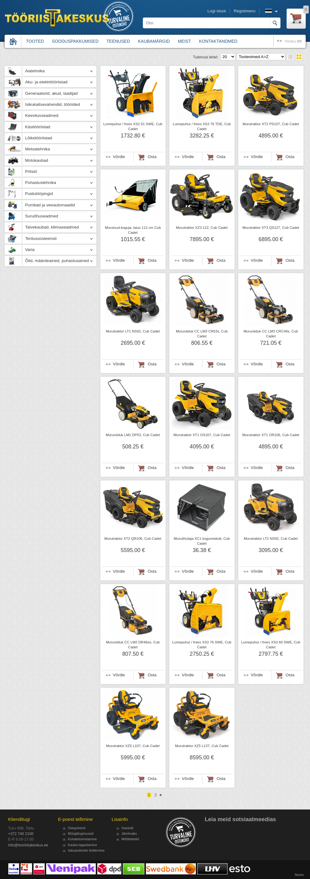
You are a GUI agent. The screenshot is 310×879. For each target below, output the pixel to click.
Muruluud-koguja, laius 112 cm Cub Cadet (133, 230)
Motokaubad (36, 160)
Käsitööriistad (37, 127)
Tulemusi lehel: (205, 57)
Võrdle (119, 156)
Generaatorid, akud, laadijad (51, 93)
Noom (299, 875)
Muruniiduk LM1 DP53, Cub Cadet (133, 435)
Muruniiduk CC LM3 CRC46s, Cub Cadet (271, 333)
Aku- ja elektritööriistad (46, 82)
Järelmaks (129, 833)
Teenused (118, 41)
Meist (184, 41)
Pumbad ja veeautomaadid (50, 205)
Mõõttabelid (130, 839)
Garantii (128, 828)
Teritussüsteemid (41, 238)
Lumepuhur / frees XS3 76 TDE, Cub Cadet (202, 126)
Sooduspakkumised (75, 41)
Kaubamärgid (154, 41)
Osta (152, 156)
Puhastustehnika (40, 182)
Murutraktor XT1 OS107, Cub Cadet (201, 435)
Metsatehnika (37, 149)
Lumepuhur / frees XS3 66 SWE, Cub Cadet (270, 644)
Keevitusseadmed (41, 115)
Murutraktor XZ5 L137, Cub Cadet (202, 746)
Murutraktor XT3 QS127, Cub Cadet (270, 227)
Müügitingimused (81, 833)
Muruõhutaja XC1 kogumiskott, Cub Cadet (202, 541)
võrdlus (292, 41)
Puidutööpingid (39, 193)
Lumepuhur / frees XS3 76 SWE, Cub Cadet (201, 644)
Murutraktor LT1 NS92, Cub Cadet (133, 331)
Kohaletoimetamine (82, 839)
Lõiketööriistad (38, 138)
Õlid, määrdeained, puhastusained (57, 260)
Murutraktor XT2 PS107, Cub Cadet (271, 124)
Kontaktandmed (218, 41)
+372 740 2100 (21, 834)
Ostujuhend (76, 828)
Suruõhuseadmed (41, 216)
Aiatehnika (35, 71)
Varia (30, 249)
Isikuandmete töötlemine (86, 850)
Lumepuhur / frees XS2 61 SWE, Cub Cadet (133, 126)
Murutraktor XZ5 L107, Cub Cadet (133, 746)
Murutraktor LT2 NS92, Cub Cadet (271, 538)
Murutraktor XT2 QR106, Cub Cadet (132, 538)
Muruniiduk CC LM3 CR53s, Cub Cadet (201, 333)
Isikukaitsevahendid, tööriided (52, 104)
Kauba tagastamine (82, 845)
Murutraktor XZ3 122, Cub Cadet (202, 227)
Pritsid (31, 171)
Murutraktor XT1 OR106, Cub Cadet (270, 435)
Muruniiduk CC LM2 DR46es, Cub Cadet (133, 644)
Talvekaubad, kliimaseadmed (52, 227)
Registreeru (244, 11)
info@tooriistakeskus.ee (28, 845)
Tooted (35, 41)
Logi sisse (216, 11)
